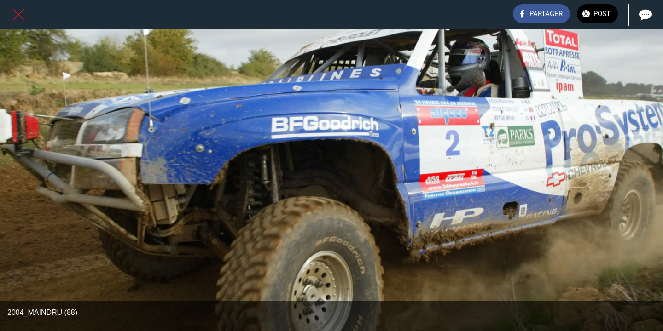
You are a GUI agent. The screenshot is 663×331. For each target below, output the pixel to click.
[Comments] (645, 15)
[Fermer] (18, 14)
